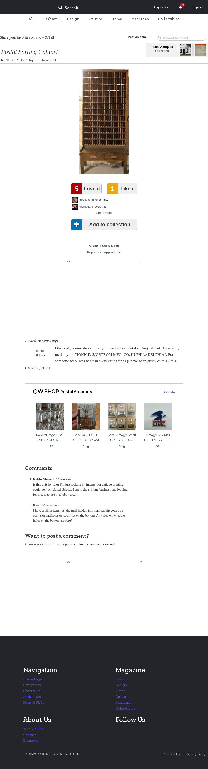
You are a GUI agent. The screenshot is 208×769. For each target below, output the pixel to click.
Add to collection (101, 224)
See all (169, 391)
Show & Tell (48, 60)
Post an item (136, 37)
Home (120, 691)
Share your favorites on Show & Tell (27, 37)
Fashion (122, 679)
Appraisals (32, 696)
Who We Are (33, 728)
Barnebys (30, 740)
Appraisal (161, 7)
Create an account (40, 544)
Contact (29, 734)
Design (121, 685)
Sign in (197, 7)
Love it (86, 188)
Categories (32, 685)
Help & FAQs (33, 702)
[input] (102, 8)
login (65, 544)
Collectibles (125, 708)
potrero (39, 350)
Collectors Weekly (27, 7)
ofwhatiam (86, 206)
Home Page (32, 679)
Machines (123, 702)
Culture (122, 696)
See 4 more (104, 212)
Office (8, 60)
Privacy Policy (196, 754)
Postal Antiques (27, 60)
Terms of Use (172, 754)
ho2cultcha (86, 199)
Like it (122, 188)
